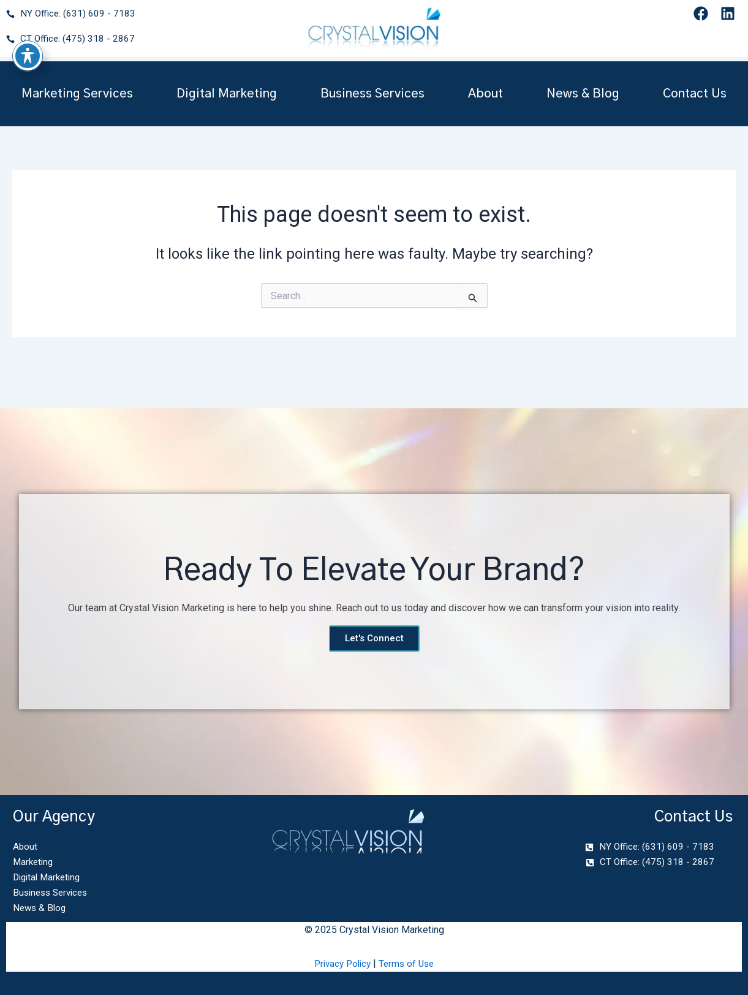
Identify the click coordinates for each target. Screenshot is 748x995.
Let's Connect (374, 634)
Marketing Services (77, 94)
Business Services (372, 94)
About (485, 94)
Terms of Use (409, 963)
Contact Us (695, 94)
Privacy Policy (341, 963)
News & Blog (582, 94)
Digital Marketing (226, 94)
